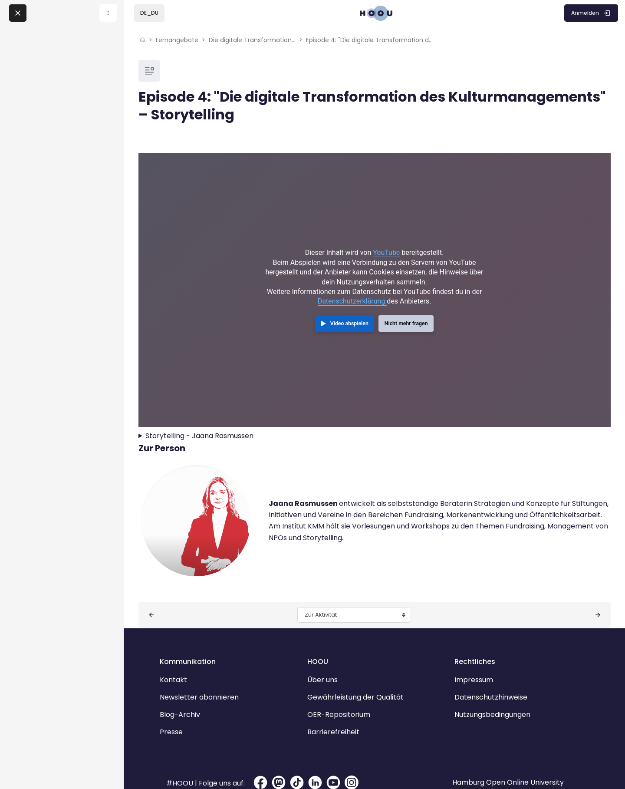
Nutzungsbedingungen (486, 692)
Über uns (328, 657)
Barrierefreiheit (339, 709)
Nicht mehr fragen (406, 312)
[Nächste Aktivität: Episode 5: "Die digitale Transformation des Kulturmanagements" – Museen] (577, 592)
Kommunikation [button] (206, 639)
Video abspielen (349, 312)
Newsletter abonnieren (217, 675)
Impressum (467, 657)
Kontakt (191, 657)
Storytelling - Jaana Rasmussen (220, 413)
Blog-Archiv (198, 692)
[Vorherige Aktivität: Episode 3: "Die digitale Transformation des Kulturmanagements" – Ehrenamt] (171, 592)
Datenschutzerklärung (352, 290)
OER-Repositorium (344, 692)
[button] (149, 13)
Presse (189, 709)
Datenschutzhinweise (484, 675)
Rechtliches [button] (468, 639)
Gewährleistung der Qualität (361, 675)
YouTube (386, 241)
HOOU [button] (323, 639)
